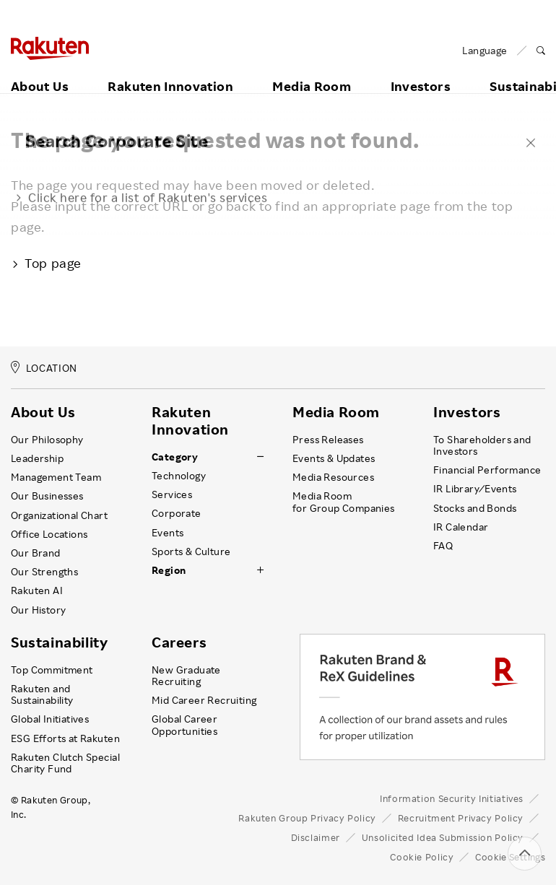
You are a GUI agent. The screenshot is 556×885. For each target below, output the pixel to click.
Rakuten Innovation (170, 70)
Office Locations (49, 534)
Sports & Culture (191, 551)
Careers (179, 642)
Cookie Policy (421, 857)
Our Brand (36, 553)
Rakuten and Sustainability (42, 694)
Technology (179, 475)
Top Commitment (52, 670)
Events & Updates (333, 458)
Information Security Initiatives (452, 798)
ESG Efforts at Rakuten (65, 738)
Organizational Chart (59, 515)
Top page (46, 263)
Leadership (37, 458)
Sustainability (59, 642)
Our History (38, 610)
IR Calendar (460, 527)
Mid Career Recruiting (204, 700)
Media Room (311, 70)
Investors (421, 70)
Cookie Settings (510, 857)
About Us (40, 70)
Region (169, 570)
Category (175, 457)
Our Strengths (44, 571)
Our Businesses (47, 496)
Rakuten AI (37, 590)
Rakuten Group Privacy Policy (307, 818)
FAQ (443, 546)
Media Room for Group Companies (343, 501)
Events (167, 533)
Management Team (56, 477)
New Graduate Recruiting (186, 675)
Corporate (176, 513)
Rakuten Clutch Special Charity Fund (65, 763)
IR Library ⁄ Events (475, 488)
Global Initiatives (50, 719)
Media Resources (333, 477)
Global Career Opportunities (184, 724)
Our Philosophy (47, 439)
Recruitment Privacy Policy (461, 818)
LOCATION (44, 368)
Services (172, 494)
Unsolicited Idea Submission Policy (443, 837)
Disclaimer (315, 837)
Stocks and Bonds (474, 508)
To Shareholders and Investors (482, 445)
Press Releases (328, 439)
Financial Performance (487, 470)
